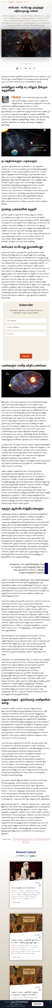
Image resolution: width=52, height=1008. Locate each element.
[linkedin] (30, 68)
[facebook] (21, 68)
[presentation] (26, 346)
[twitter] (25, 68)
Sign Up (26, 356)
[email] (34, 68)
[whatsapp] (17, 68)
